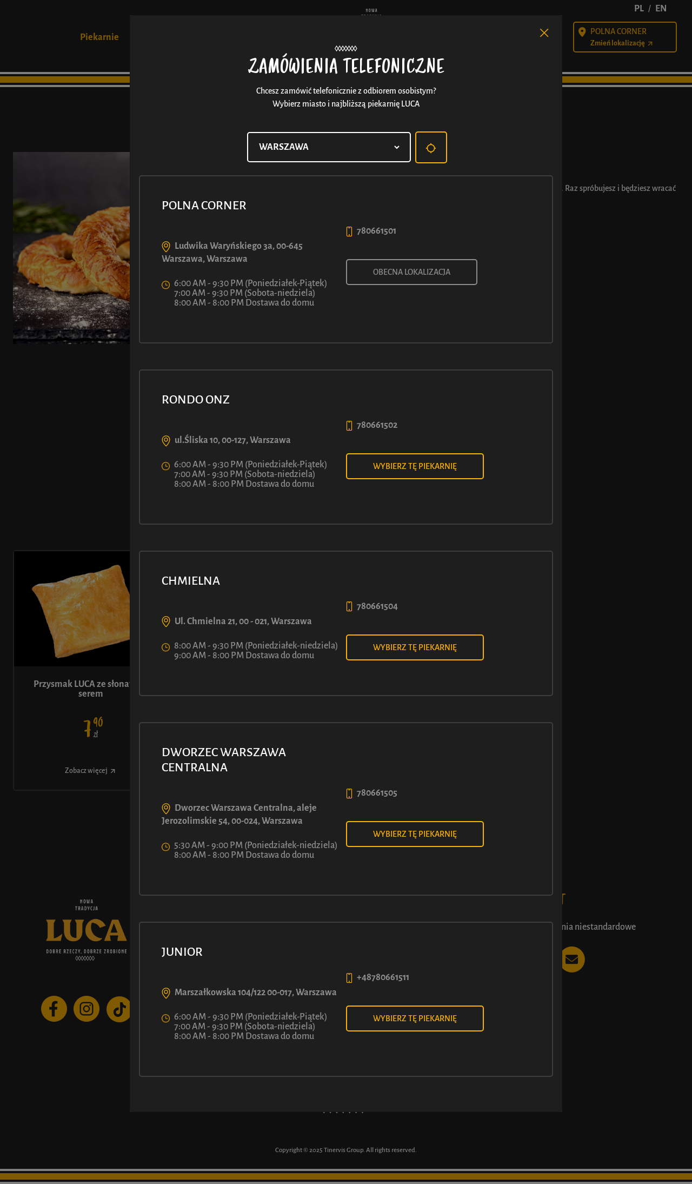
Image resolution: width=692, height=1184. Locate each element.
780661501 (376, 231)
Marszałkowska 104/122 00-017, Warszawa (256, 992)
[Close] (544, 33)
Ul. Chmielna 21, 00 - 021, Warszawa (243, 621)
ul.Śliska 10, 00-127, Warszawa (233, 440)
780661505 (377, 793)
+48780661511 (383, 977)
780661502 (377, 425)
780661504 (377, 606)
